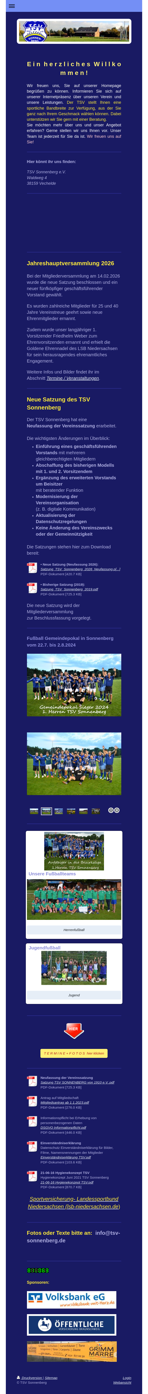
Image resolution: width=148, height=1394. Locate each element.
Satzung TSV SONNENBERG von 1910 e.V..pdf (77, 1082)
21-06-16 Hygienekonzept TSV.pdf (67, 1182)
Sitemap (51, 1378)
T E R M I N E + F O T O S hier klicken (74, 1053)
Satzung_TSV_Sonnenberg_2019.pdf (69, 589)
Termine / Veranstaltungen (72, 378)
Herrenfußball (74, 930)
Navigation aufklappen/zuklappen (74, 6)
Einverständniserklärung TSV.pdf (66, 1157)
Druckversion (30, 1378)
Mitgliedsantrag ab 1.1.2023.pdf (65, 1102)
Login (127, 1378)
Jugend (74, 995)
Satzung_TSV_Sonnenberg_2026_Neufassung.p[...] (80, 569)
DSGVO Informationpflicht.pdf (63, 1127)
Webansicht (122, 1382)
